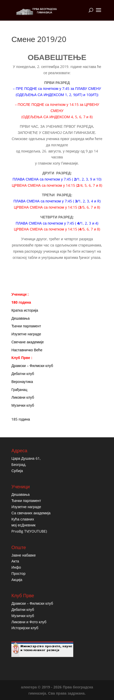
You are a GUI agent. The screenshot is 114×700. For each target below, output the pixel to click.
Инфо (16, 567)
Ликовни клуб (22, 397)
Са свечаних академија (31, 512)
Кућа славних (22, 519)
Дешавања (20, 318)
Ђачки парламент (26, 325)
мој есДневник (23, 525)
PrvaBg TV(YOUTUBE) (29, 531)
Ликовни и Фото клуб (28, 621)
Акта (15, 561)
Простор (18, 573)
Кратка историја (24, 310)
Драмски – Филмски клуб (32, 365)
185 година (20, 419)
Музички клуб (22, 405)
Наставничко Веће (26, 349)
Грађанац (19, 389)
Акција (16, 579)
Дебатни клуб (22, 373)
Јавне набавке (23, 555)
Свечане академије (27, 341)
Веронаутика (22, 381)
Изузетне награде (26, 333)
